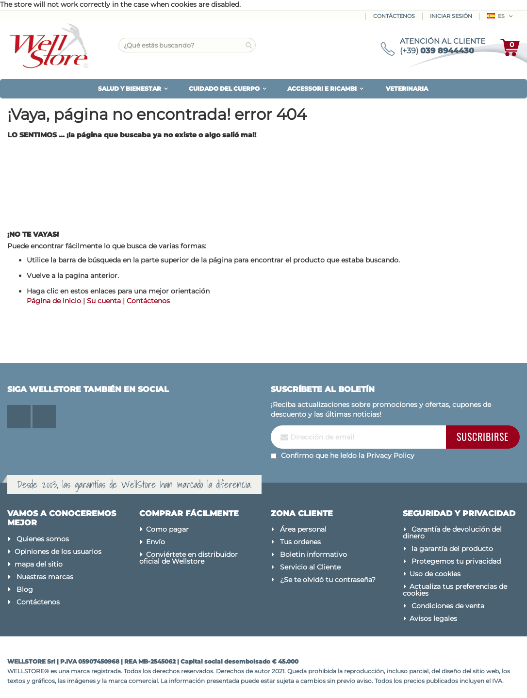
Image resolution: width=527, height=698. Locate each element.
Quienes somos (42, 539)
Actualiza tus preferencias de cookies (455, 590)
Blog (24, 589)
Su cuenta (104, 300)
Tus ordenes (300, 541)
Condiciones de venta (448, 605)
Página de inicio (54, 300)
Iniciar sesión (451, 16)
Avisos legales (433, 618)
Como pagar (167, 529)
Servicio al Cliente (310, 567)
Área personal (303, 529)
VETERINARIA (407, 88)
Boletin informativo (313, 554)
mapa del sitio (39, 564)
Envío (155, 541)
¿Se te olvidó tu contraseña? (328, 579)
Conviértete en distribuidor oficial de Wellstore (188, 558)
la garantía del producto (452, 548)
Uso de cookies (435, 573)
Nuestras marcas (44, 576)
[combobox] (187, 45)
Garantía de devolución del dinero (452, 532)
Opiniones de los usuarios (58, 551)
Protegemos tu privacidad (456, 561)
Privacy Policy (390, 455)
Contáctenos (394, 16)
